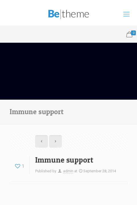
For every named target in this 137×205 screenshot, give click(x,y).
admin (68, 171)
